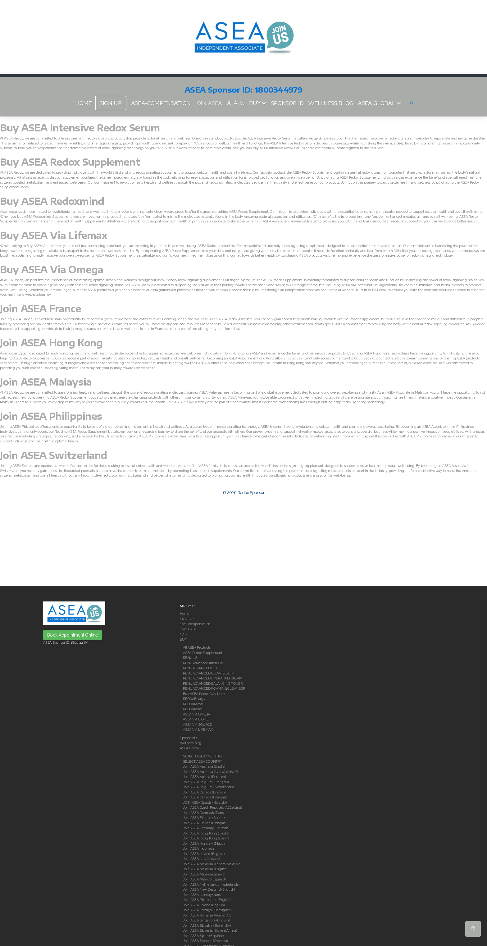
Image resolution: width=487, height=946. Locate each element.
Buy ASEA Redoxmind (52, 201)
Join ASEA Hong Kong (51, 343)
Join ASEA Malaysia (46, 382)
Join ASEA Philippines (51, 416)
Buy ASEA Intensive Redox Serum (80, 128)
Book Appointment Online (72, 635)
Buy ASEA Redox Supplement (70, 162)
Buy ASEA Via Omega (51, 269)
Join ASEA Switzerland (53, 455)
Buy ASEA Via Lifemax (53, 235)
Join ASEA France (40, 308)
